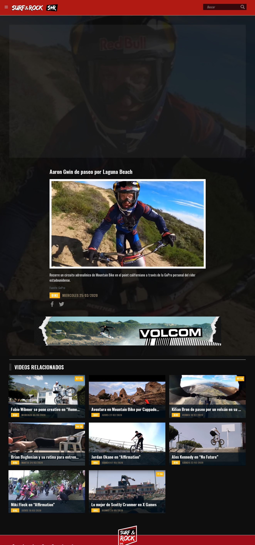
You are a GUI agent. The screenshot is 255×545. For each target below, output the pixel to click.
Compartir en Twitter (62, 305)
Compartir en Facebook (53, 305)
